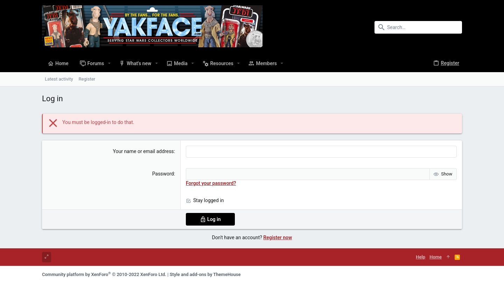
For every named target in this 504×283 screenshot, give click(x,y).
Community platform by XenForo (104, 274)
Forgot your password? (211, 183)
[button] (109, 63)
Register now (277, 237)
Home (435, 257)
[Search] (418, 27)
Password (163, 174)
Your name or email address (143, 151)
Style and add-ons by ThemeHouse (205, 274)
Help (420, 257)
